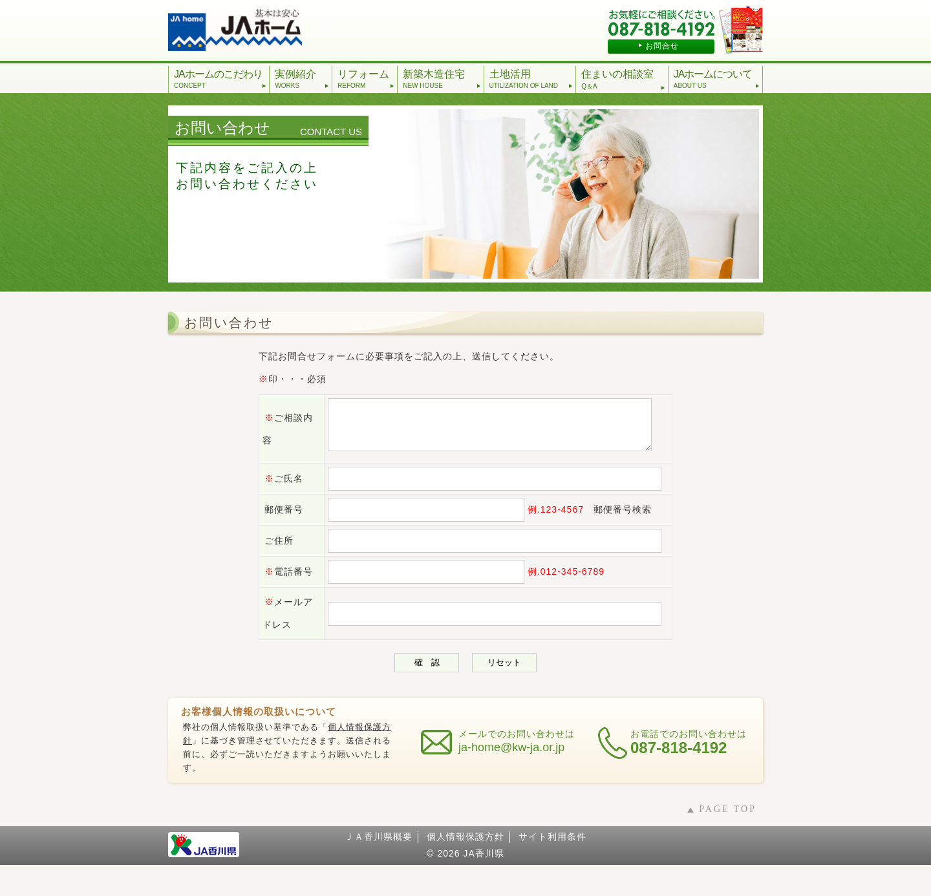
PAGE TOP (727, 840)
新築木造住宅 (441, 79)
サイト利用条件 (552, 867)
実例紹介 (302, 79)
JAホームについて (717, 79)
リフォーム (365, 79)
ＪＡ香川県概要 (378, 867)
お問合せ (662, 45)
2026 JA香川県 (470, 884)
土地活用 (531, 79)
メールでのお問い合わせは (516, 772)
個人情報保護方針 (465, 867)
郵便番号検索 (608, 519)
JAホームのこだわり (220, 79)
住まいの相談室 (623, 80)
